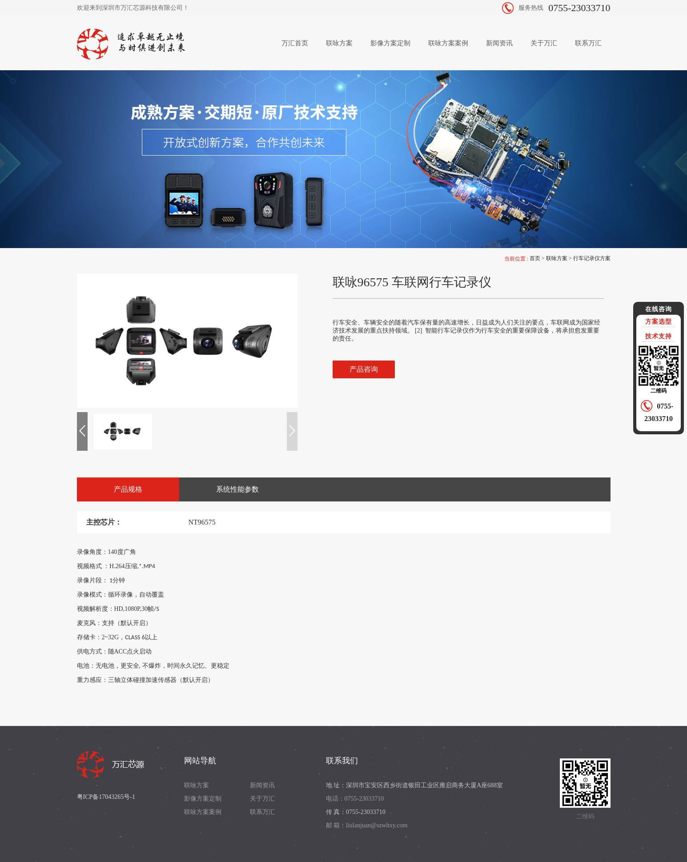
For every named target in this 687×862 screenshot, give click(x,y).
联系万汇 (588, 43)
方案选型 (658, 321)
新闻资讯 (499, 43)
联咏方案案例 (448, 43)
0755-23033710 (579, 7)
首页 (535, 258)
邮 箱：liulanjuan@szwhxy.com (367, 825)
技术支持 (658, 336)
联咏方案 (339, 43)
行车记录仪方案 (592, 258)
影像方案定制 (390, 43)
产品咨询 (364, 369)
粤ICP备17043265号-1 (106, 797)
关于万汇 (543, 43)
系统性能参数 (237, 489)
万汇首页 (294, 43)
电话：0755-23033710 (355, 798)
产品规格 (128, 489)
